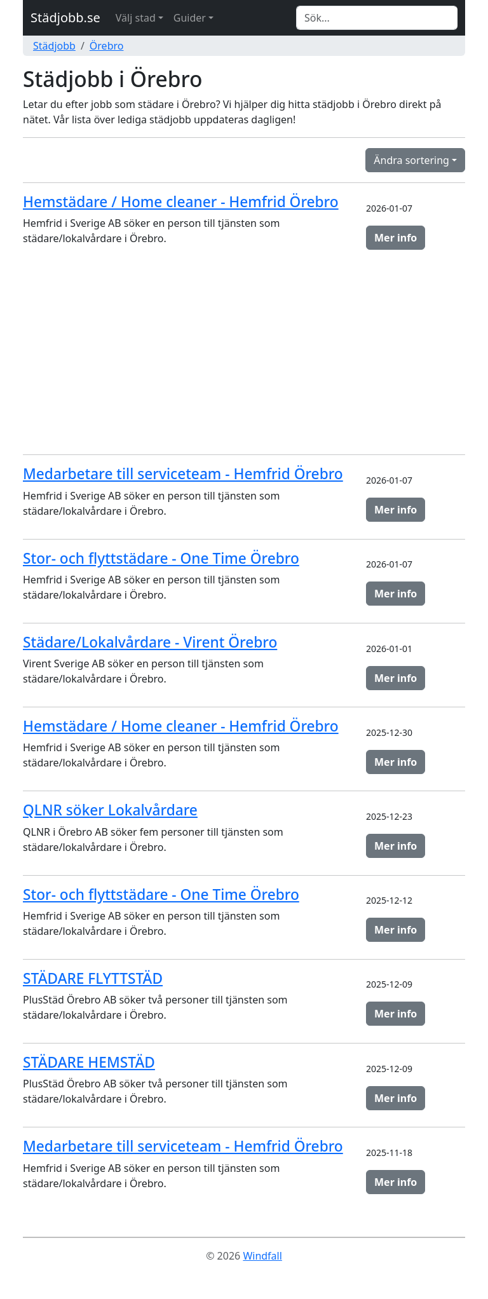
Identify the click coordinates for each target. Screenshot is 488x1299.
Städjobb (54, 46)
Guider (189, 18)
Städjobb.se (65, 17)
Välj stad (136, 18)
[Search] (377, 18)
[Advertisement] (244, 355)
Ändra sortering (411, 160)
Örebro (107, 46)
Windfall (262, 1256)
